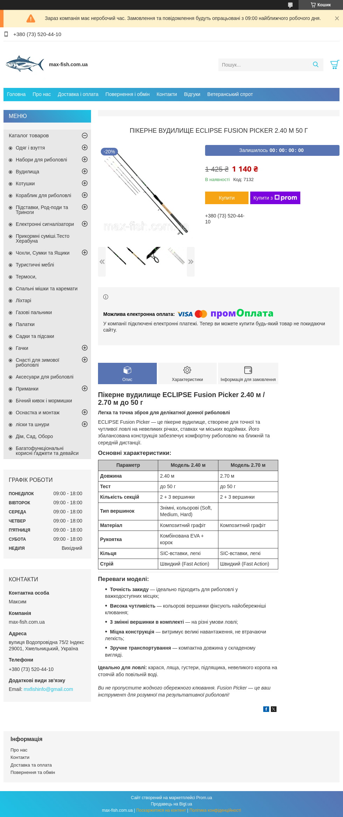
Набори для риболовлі (41, 159)
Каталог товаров (29, 135)
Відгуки (192, 94)
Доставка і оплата (78, 94)
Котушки (25, 183)
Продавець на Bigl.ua (171, 804)
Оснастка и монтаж (37, 412)
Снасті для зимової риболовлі (37, 362)
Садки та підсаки (35, 336)
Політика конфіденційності (215, 810)
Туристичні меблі (35, 265)
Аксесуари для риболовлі (45, 377)
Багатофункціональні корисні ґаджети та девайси (47, 450)
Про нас (42, 94)
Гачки (22, 348)
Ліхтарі (23, 300)
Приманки (27, 389)
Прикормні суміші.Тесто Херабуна (42, 238)
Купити (227, 198)
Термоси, (26, 276)
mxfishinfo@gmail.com (48, 689)
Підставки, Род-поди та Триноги (42, 210)
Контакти (166, 94)
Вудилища (27, 171)
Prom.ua (204, 797)
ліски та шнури (32, 424)
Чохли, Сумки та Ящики (42, 253)
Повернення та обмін (32, 772)
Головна (16, 94)
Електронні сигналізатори (45, 224)
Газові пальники (34, 312)
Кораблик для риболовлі (43, 195)
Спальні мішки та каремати (47, 288)
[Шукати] (315, 64)
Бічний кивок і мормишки (44, 400)
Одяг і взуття (30, 148)
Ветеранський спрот (230, 94)
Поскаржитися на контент (161, 810)
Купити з (275, 198)
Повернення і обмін (127, 94)
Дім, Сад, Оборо (34, 436)
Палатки (25, 324)
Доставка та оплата (31, 765)
